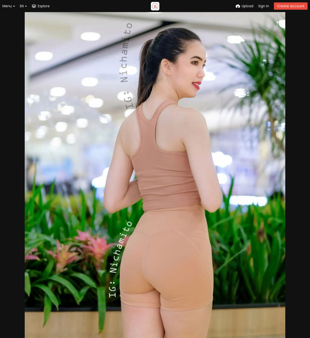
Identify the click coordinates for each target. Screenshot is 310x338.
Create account (290, 6)
